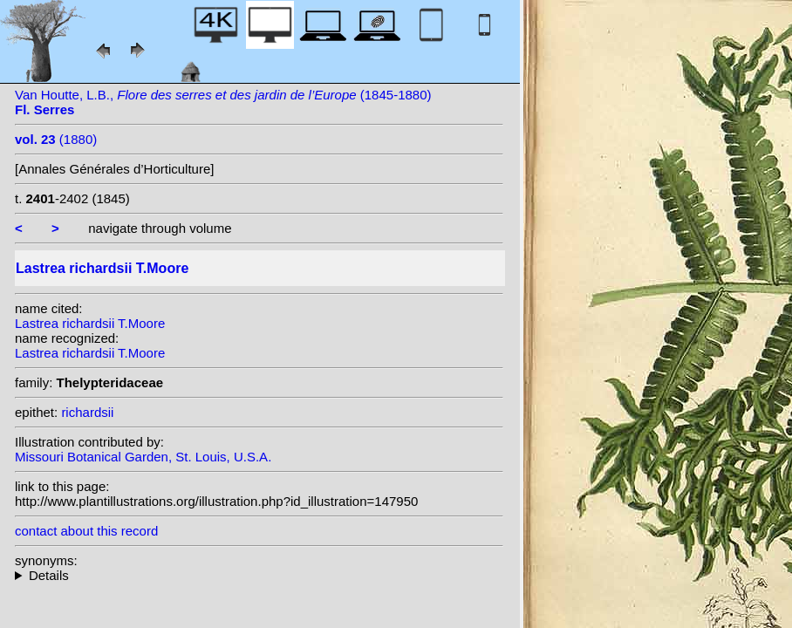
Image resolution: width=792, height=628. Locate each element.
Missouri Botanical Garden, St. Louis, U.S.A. (143, 456)
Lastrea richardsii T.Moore (90, 323)
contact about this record (86, 530)
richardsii (87, 412)
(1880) (56, 139)
